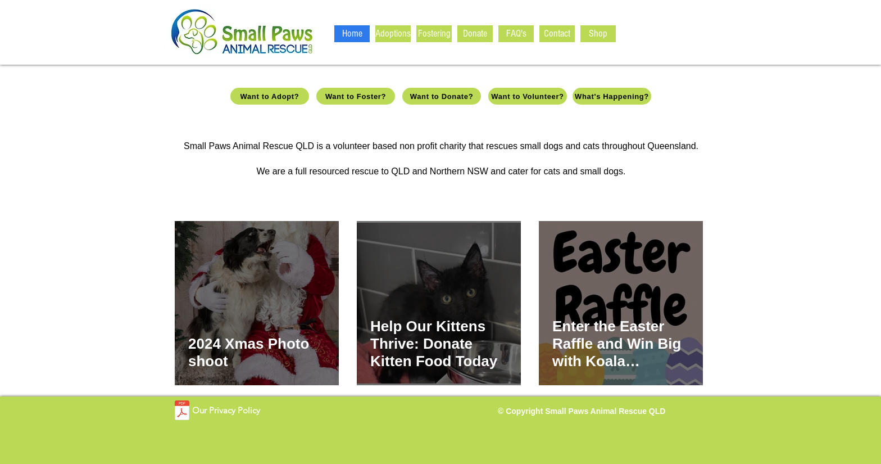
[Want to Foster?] (355, 96)
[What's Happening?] (612, 96)
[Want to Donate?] (441, 96)
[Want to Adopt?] (269, 96)
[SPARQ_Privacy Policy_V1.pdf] (182, 412)
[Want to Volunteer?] (527, 96)
